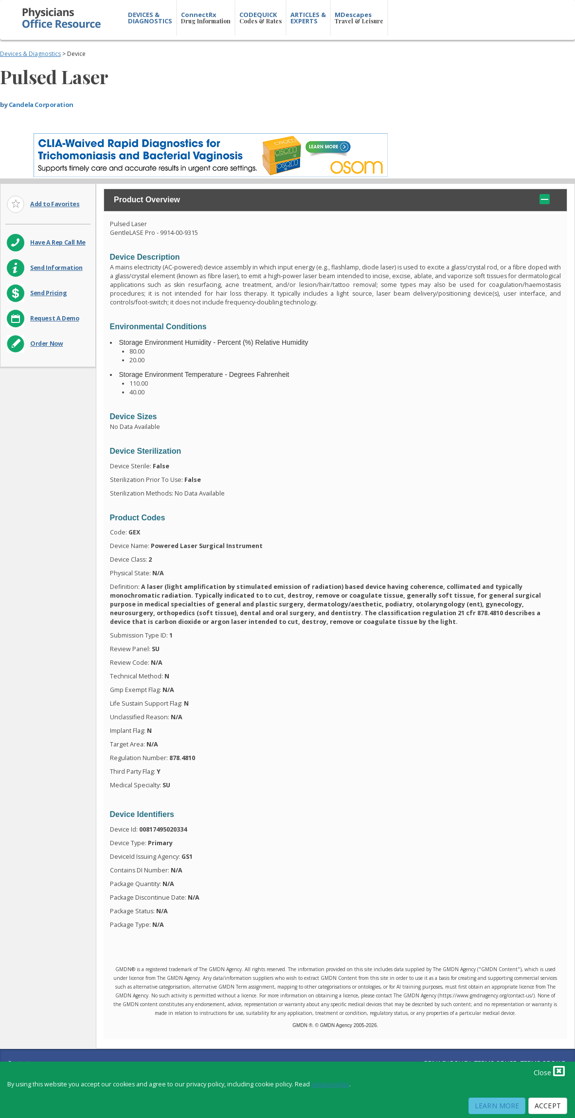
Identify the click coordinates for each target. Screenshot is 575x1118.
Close (549, 1071)
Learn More (497, 1105)
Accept (548, 1105)
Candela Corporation (41, 104)
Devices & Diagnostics (30, 54)
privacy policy (330, 1084)
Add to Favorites (55, 204)
